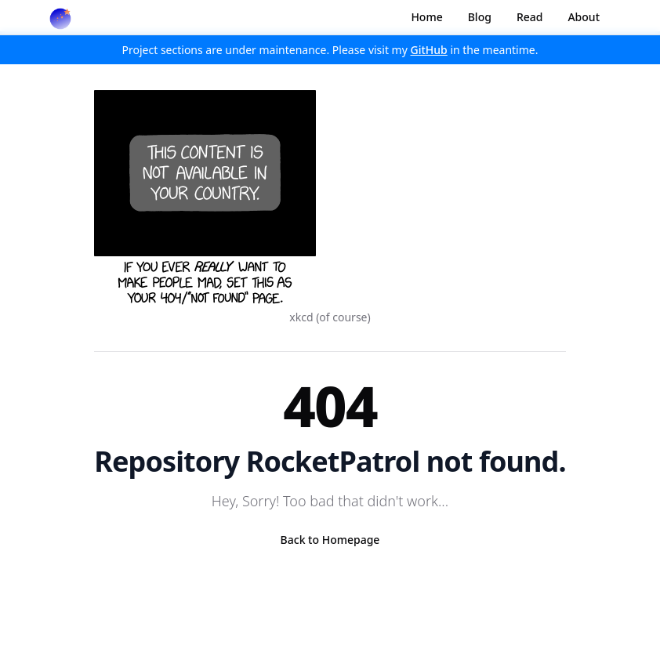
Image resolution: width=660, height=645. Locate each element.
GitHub (429, 49)
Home (426, 16)
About (584, 16)
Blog (479, 16)
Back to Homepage (330, 539)
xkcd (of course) (329, 317)
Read (530, 16)
